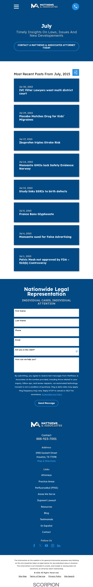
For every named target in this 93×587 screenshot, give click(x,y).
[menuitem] (23, 576)
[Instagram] (52, 545)
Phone (18, 330)
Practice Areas (46, 481)
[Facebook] (34, 545)
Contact (46, 532)
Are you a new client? (25, 350)
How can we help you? (25, 359)
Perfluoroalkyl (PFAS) (46, 487)
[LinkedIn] (58, 545)
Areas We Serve (46, 494)
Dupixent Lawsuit (46, 500)
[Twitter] (40, 545)
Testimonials (46, 519)
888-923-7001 (46, 439)
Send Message (46, 403)
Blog (46, 513)
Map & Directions (46, 461)
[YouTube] (46, 545)
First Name (20, 311)
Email (17, 340)
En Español (46, 525)
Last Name (20, 320)
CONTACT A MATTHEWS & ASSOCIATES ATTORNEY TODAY (46, 46)
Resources (46, 506)
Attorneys (46, 475)
